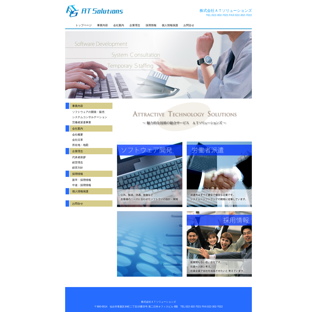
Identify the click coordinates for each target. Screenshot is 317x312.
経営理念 (77, 162)
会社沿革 (77, 139)
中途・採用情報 (81, 185)
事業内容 (102, 25)
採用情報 (151, 25)
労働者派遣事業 (81, 122)
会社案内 (118, 25)
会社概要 (77, 134)
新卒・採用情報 (81, 179)
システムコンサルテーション (89, 117)
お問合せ (188, 25)
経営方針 (77, 167)
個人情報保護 (170, 25)
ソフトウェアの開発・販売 (88, 111)
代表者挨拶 (79, 157)
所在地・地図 (80, 145)
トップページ (84, 25)
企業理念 (134, 25)
